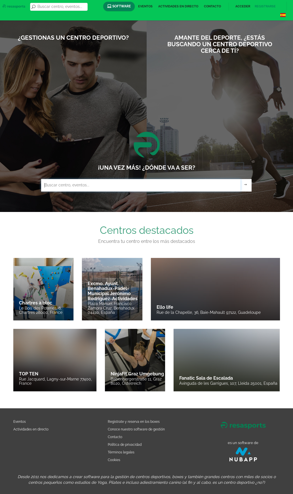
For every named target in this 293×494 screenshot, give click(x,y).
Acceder (242, 6)
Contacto (212, 6)
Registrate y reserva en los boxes (134, 421)
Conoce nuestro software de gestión (136, 429)
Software (119, 6)
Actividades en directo (178, 6)
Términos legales (121, 452)
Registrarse (265, 6)
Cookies (114, 460)
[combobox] (62, 6)
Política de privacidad (125, 444)
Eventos (145, 6)
